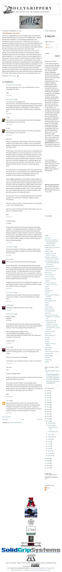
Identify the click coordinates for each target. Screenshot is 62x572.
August (50, 439)
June (49, 443)
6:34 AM (8, 301)
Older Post (39, 419)
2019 (48, 404)
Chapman (47, 281)
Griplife (47, 304)
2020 (48, 402)
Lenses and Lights (49, 276)
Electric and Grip (49, 309)
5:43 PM (8, 255)
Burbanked (48, 333)
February (50, 453)
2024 (48, 395)
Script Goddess (49, 307)
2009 (48, 463)
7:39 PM (8, 343)
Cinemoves (48, 313)
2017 (48, 409)
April (49, 448)
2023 (48, 397)
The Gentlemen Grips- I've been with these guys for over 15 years (52, 262)
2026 (48, 390)
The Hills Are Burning (50, 270)
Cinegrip (47, 341)
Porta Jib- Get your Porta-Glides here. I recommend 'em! (52, 316)
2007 (48, 468)
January (50, 455)
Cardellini (47, 357)
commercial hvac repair (12, 85)
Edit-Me (47, 362)
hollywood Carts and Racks (52, 351)
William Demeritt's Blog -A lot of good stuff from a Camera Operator (51, 241)
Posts (48, 44)
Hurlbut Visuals (49, 251)
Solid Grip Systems (50, 311)
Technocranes (48, 347)
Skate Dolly (48, 349)
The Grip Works (10, 99)
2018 (48, 407)
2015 (48, 414)
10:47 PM (9, 363)
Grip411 (47, 286)
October (50, 434)
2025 (48, 393)
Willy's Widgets (49, 355)
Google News (48, 359)
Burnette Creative (49, 266)
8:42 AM (8, 113)
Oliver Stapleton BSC (50, 300)
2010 (48, 461)
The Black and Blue (50, 245)
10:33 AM (9, 124)
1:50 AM (8, 217)
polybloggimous (49, 290)
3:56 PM (8, 288)
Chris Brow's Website (50, 278)
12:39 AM (9, 396)
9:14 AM (8, 413)
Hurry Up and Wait (49, 331)
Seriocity (47, 339)
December (51, 423)
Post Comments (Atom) (15, 422)
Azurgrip (8, 259)
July (49, 441)
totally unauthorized (50, 335)
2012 (48, 421)
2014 (48, 416)
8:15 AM (8, 95)
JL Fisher (47, 288)
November (51, 425)
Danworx (47, 293)
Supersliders (48, 298)
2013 (48, 418)
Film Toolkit (48, 238)
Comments (49, 47)
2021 (48, 400)
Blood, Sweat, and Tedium (51, 268)
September (51, 436)
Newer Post (5, 419)
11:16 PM (9, 242)
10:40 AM (9, 135)
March (50, 451)
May (49, 446)
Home (22, 419)
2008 (48, 465)
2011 (48, 458)
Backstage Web (49, 353)
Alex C (8, 400)
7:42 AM (8, 310)
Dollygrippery (31, 8)
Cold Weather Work (53, 431)
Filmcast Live (48, 272)
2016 (48, 411)
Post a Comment (6, 417)
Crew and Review (49, 274)
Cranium (47, 302)
